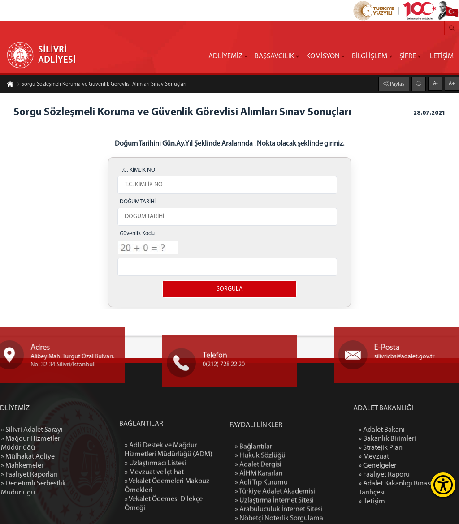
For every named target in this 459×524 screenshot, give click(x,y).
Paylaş (396, 83)
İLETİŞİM (441, 56)
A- (435, 83)
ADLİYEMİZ (225, 56)
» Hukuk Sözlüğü (260, 497)
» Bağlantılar (253, 488)
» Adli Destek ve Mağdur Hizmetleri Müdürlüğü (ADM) (168, 489)
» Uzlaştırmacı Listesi (155, 502)
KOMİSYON (323, 56)
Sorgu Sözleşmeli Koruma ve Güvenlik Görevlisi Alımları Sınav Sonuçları (101, 85)
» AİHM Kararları (259, 515)
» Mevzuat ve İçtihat (154, 511)
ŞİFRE (407, 56)
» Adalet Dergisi (258, 506)
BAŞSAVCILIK (274, 56)
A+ (452, 83)
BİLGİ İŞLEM (369, 56)
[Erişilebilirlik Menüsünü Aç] (443, 484)
